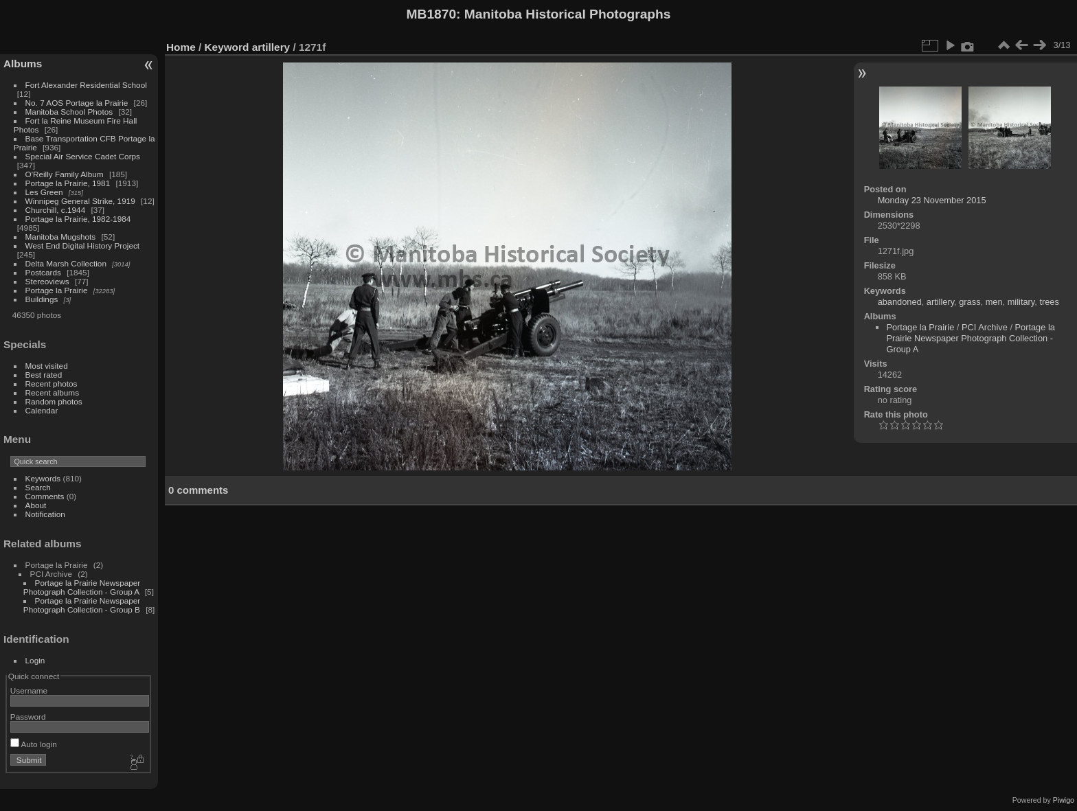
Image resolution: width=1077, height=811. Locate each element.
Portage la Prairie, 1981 (68, 183)
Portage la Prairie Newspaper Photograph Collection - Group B (81, 605)
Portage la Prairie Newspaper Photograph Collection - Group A (81, 587)
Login (35, 660)
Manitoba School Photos (69, 111)
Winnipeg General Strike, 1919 (80, 200)
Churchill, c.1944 (55, 209)
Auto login (33, 744)
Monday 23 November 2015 (932, 200)
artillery (271, 47)
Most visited (46, 365)
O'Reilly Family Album (64, 174)
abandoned (900, 302)
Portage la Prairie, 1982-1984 (78, 218)
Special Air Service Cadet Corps (82, 156)
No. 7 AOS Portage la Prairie (76, 102)
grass (969, 302)
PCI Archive (985, 327)
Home (181, 47)
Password (28, 716)
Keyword (227, 47)
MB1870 (432, 14)
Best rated (44, 374)
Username (28, 690)
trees (1048, 302)
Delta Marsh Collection (65, 263)
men (994, 302)
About (36, 505)
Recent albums (52, 392)
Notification (45, 514)
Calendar (41, 410)
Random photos (53, 401)
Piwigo (1063, 800)
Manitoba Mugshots (60, 236)
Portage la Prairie (56, 290)
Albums (22, 63)
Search (38, 487)
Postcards (43, 272)
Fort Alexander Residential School (86, 84)
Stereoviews (47, 281)
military (1021, 302)
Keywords (43, 478)
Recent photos (51, 383)
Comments (45, 496)
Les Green (44, 191)
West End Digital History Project (82, 245)
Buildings (41, 299)
